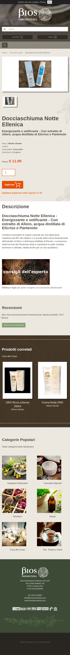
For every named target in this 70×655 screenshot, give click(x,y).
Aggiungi (13, 184)
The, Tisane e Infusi (52, 549)
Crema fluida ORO (52, 402)
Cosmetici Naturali (52, 483)
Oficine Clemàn (15, 143)
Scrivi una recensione (14, 325)
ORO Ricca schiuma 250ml (17, 404)
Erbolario (17, 516)
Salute (52, 516)
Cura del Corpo (16, 53)
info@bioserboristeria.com (35, 598)
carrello (17, 37)
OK (49, 2)
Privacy (43, 2)
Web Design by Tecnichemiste (35, 642)
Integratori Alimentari (17, 483)
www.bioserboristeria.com (35, 600)
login (52, 37)
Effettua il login (9, 287)
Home (4, 53)
